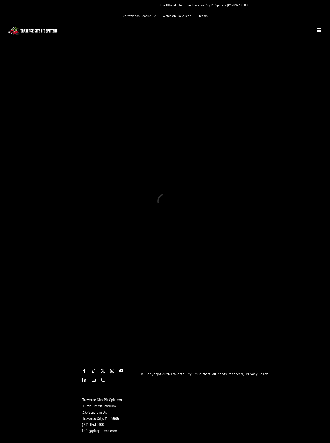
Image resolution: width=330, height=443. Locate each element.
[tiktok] (94, 371)
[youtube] (121, 371)
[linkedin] (84, 380)
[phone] (103, 380)
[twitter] (103, 371)
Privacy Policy (257, 373)
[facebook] (84, 371)
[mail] (94, 380)
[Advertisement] (235, 392)
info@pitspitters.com (99, 430)
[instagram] (112, 371)
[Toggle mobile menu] (319, 30)
